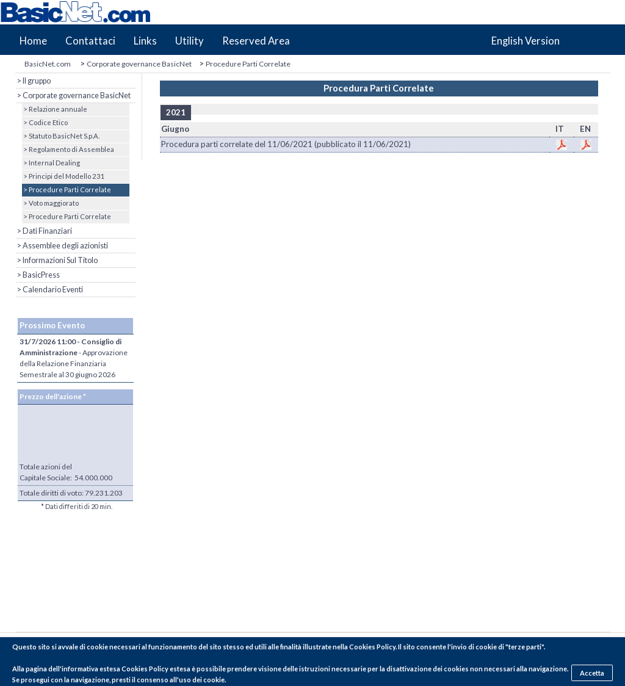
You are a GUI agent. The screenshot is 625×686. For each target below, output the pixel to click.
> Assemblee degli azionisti (62, 245)
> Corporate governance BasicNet (73, 95)
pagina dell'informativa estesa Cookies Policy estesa (108, 669)
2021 (176, 112)
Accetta (592, 673)
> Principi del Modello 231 (63, 176)
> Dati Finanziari (44, 231)
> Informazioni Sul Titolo (57, 260)
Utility (189, 41)
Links (145, 41)
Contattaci (90, 41)
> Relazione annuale (54, 109)
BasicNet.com (47, 63)
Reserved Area (256, 41)
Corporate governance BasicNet (139, 63)
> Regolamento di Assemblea (68, 149)
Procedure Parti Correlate (248, 63)
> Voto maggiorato (50, 203)
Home (33, 41)
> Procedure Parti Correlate (66, 189)
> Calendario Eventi (49, 289)
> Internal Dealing (51, 163)
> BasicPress (38, 275)
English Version (525, 41)
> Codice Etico (45, 122)
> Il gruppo (33, 80)
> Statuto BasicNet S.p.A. (60, 136)
